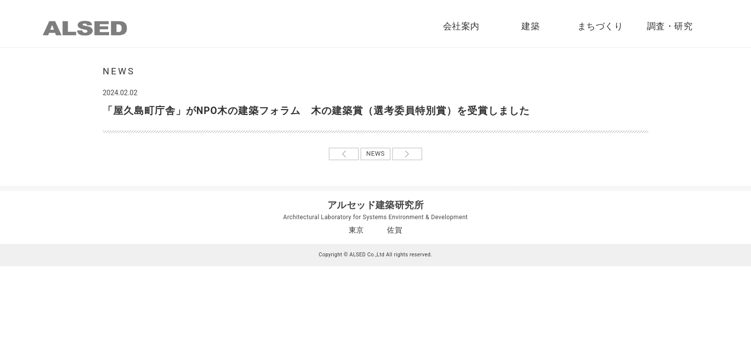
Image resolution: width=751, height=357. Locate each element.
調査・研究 (669, 26)
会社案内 (461, 26)
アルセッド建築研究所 (375, 205)
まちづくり (600, 26)
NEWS (375, 153)
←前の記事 (344, 154)
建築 (530, 26)
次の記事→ (407, 154)
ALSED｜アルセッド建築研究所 (85, 28)
